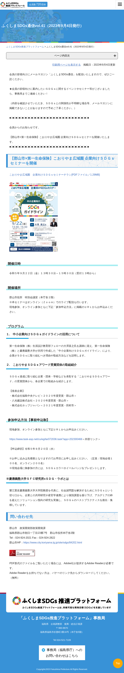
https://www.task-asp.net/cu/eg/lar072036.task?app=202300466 (45, 439)
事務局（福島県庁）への (62, 653)
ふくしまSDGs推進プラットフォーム (25, 46)
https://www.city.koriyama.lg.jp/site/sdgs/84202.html (52, 542)
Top (118, 663)
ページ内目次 (62, 55)
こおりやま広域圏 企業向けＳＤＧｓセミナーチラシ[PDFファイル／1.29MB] (54, 174)
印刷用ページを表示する (66, 64)
